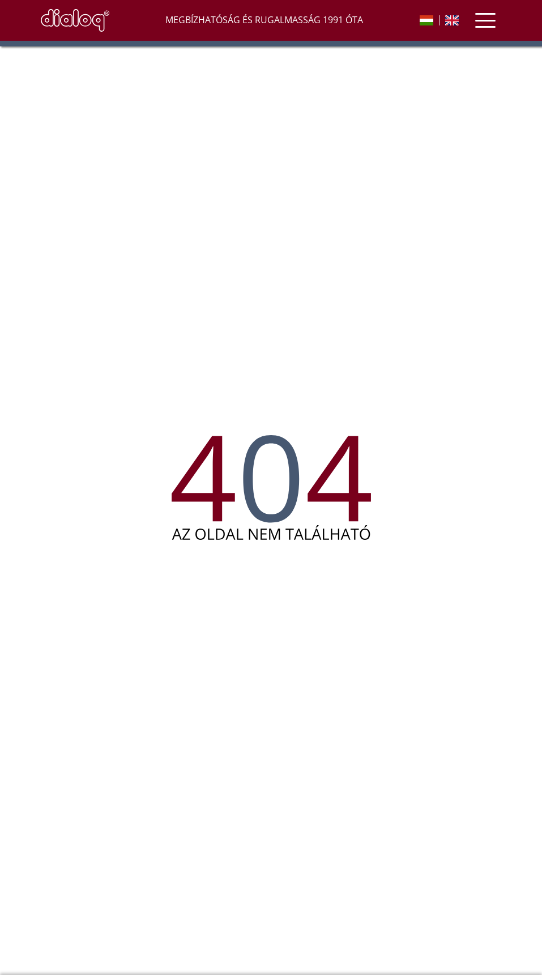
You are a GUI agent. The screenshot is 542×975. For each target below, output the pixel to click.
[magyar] (426, 20)
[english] (452, 20)
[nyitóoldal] (75, 20)
